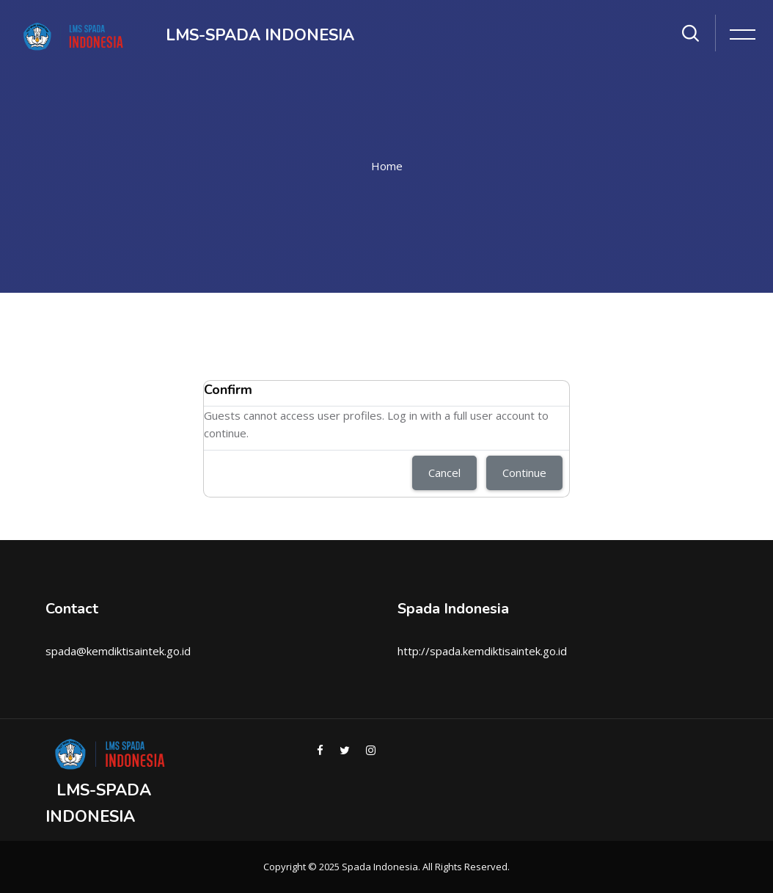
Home (387, 165)
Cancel (444, 472)
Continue (524, 472)
